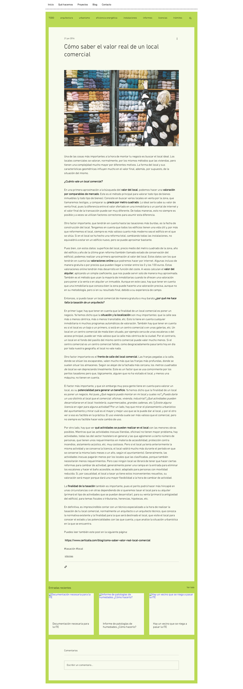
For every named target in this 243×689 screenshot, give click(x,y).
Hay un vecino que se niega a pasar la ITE (170, 625)
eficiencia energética (106, 18)
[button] (190, 18)
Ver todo (190, 587)
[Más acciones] (177, 38)
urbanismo (84, 18)
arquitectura (66, 18)
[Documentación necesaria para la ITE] (71, 605)
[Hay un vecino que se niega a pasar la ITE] (171, 605)
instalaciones (130, 18)
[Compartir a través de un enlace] (65, 566)
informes (147, 18)
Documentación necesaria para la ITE (71, 625)
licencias (162, 18)
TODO (51, 18)
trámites (177, 18)
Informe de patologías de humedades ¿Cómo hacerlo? (119, 625)
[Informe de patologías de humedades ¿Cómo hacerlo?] (121, 605)
